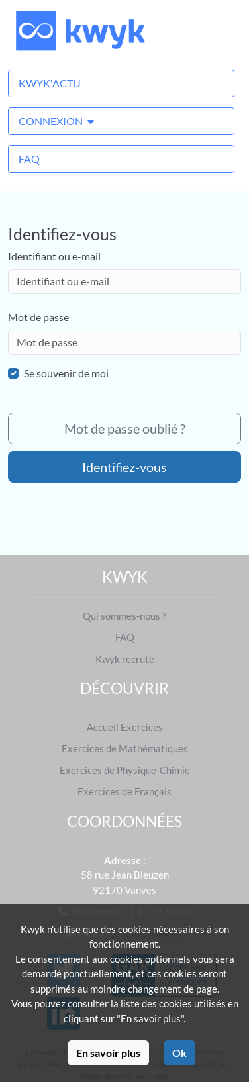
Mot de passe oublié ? (124, 428)
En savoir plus (108, 1052)
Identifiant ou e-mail (54, 256)
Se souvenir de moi (66, 373)
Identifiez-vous (124, 467)
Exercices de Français (124, 791)
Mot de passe (38, 317)
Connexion (56, 121)
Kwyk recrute (124, 659)
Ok (179, 1052)
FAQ (29, 158)
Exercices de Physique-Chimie (125, 770)
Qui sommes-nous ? (124, 616)
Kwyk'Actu (50, 83)
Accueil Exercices (125, 727)
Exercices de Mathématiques (125, 748)
